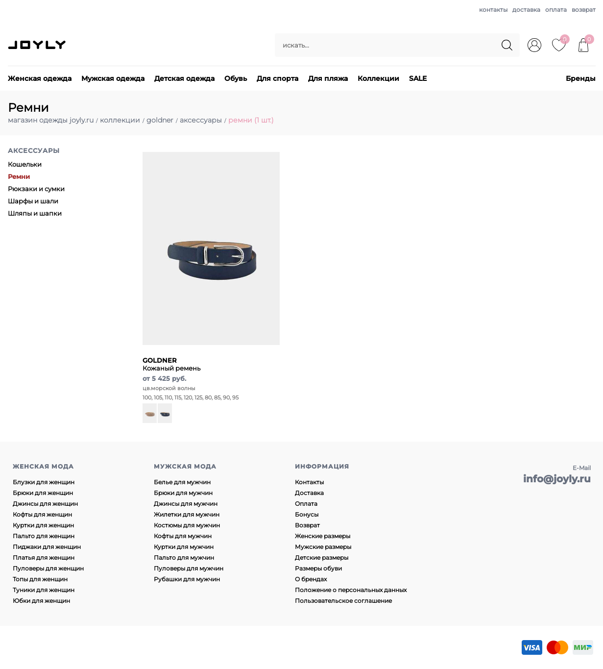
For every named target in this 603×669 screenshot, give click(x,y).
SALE (418, 78)
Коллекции (378, 78)
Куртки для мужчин (184, 546)
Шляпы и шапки (35, 213)
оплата (556, 9)
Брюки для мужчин (183, 492)
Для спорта (277, 78)
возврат (584, 9)
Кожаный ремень (171, 364)
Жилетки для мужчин (186, 514)
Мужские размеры (323, 546)
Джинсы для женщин (45, 503)
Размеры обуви (318, 568)
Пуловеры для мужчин (188, 568)
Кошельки (25, 164)
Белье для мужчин (182, 482)
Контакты (309, 482)
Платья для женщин (43, 557)
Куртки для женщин (43, 525)
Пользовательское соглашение (343, 600)
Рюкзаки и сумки (36, 189)
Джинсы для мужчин (185, 503)
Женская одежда (40, 78)
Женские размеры (322, 536)
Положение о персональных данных (351, 590)
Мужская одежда (113, 78)
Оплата (306, 503)
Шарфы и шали (33, 201)
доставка (526, 9)
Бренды (581, 78)
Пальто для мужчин (184, 557)
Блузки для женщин (43, 482)
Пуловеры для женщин (48, 568)
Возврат (307, 525)
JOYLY (38, 45)
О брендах (311, 579)
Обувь (235, 78)
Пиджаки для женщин (47, 546)
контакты (493, 9)
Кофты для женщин (42, 514)
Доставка (309, 492)
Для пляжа (328, 78)
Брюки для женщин (43, 492)
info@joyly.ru (557, 479)
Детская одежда (184, 78)
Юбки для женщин (41, 600)
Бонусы (306, 514)
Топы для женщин (40, 579)
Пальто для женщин (43, 536)
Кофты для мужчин (183, 536)
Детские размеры (321, 557)
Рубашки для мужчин (187, 579)
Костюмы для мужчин (187, 525)
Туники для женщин (43, 590)
